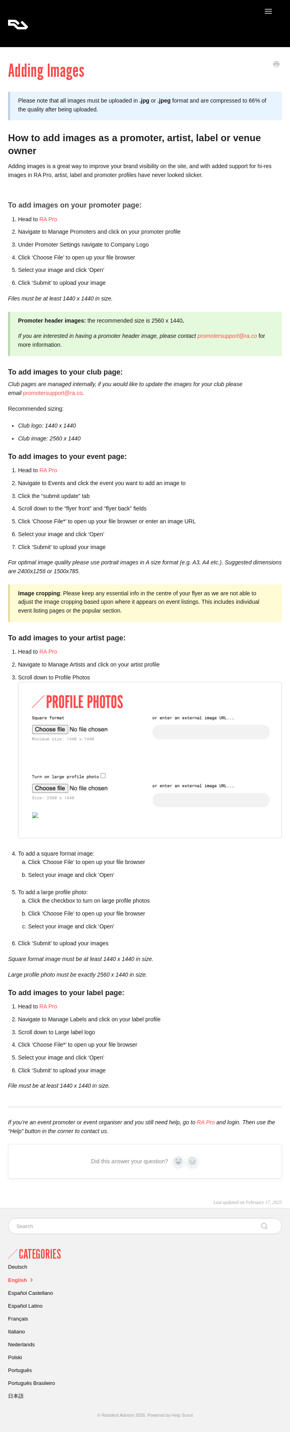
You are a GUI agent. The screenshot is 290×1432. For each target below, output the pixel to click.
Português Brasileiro (31, 1383)
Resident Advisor (118, 1415)
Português (20, 1370)
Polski (15, 1357)
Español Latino (25, 1306)
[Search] (145, 1226)
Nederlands (21, 1344)
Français (18, 1319)
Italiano (16, 1332)
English (21, 1279)
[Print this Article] (276, 65)
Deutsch (17, 1267)
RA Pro (48, 219)
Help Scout (182, 1415)
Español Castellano (30, 1293)
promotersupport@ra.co (52, 393)
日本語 (16, 1396)
